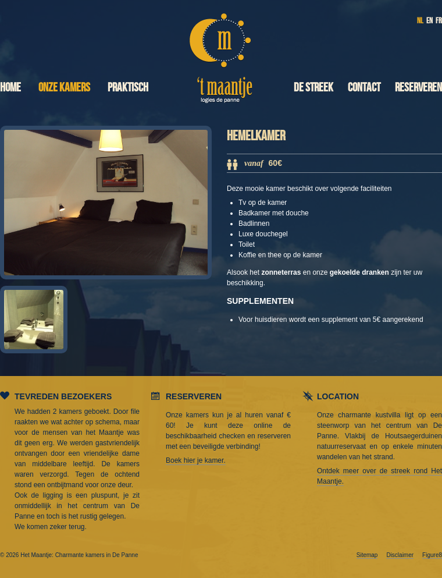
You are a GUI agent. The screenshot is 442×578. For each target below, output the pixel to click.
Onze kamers (64, 87)
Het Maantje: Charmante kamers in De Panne (221, 53)
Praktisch (128, 87)
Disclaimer (400, 555)
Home (10, 87)
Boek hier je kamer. (196, 460)
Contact (364, 87)
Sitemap (367, 555)
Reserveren (418, 87)
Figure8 (432, 555)
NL (420, 21)
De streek (313, 87)
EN (429, 21)
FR (439, 21)
